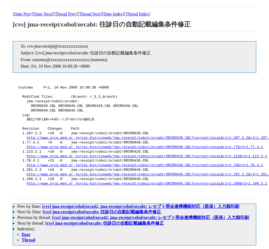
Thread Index (137, 14)
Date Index (113, 14)
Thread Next (90, 14)
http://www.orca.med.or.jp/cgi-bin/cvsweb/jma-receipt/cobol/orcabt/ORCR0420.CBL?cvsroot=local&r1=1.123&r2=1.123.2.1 (147, 156)
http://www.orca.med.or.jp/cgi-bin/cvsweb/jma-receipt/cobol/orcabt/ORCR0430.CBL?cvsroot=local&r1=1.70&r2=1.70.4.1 (145, 165)
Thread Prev (65, 14)
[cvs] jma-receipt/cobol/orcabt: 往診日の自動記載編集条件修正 (102, 211)
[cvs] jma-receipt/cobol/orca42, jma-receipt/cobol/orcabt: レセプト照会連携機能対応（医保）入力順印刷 (140, 206)
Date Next (43, 14)
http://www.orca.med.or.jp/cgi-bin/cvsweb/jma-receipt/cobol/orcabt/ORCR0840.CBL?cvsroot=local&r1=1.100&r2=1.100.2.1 (147, 183)
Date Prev (22, 14)
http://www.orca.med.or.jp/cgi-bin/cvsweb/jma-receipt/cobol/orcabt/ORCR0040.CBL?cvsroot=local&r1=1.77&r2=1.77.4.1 (145, 147)
